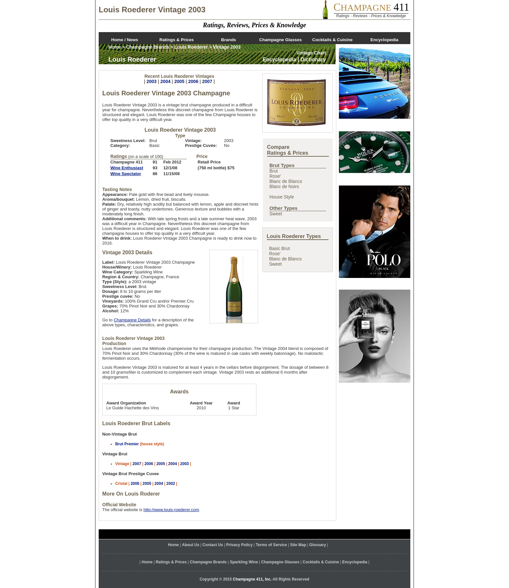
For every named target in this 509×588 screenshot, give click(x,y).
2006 (193, 81)
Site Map (298, 545)
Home (114, 47)
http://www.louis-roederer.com (171, 509)
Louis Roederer (191, 47)
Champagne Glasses (280, 39)
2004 (165, 81)
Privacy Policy (239, 545)
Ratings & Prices (176, 39)
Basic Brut (279, 248)
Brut (273, 171)
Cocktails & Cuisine (332, 39)
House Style (281, 196)
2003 (151, 81)
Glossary (317, 545)
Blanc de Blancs (285, 181)
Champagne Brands (147, 47)
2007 (207, 81)
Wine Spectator (125, 173)
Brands (228, 39)
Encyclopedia (384, 39)
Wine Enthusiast (126, 167)
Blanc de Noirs (284, 186)
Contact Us (213, 545)
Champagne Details (132, 320)
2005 (179, 81)
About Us (190, 545)
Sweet (275, 213)
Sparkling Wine (244, 562)
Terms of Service (271, 545)
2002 (171, 483)
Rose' (275, 176)
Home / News (124, 39)
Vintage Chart (311, 52)
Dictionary (313, 59)
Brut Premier (127, 444)
